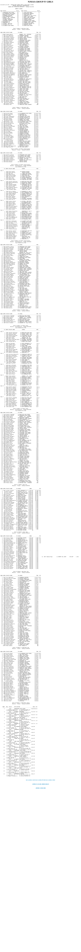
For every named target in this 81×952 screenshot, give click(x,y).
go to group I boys (50, 934)
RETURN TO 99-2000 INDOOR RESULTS (40, 939)
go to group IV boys (41, 934)
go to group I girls (31, 934)
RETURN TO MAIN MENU (40, 944)
